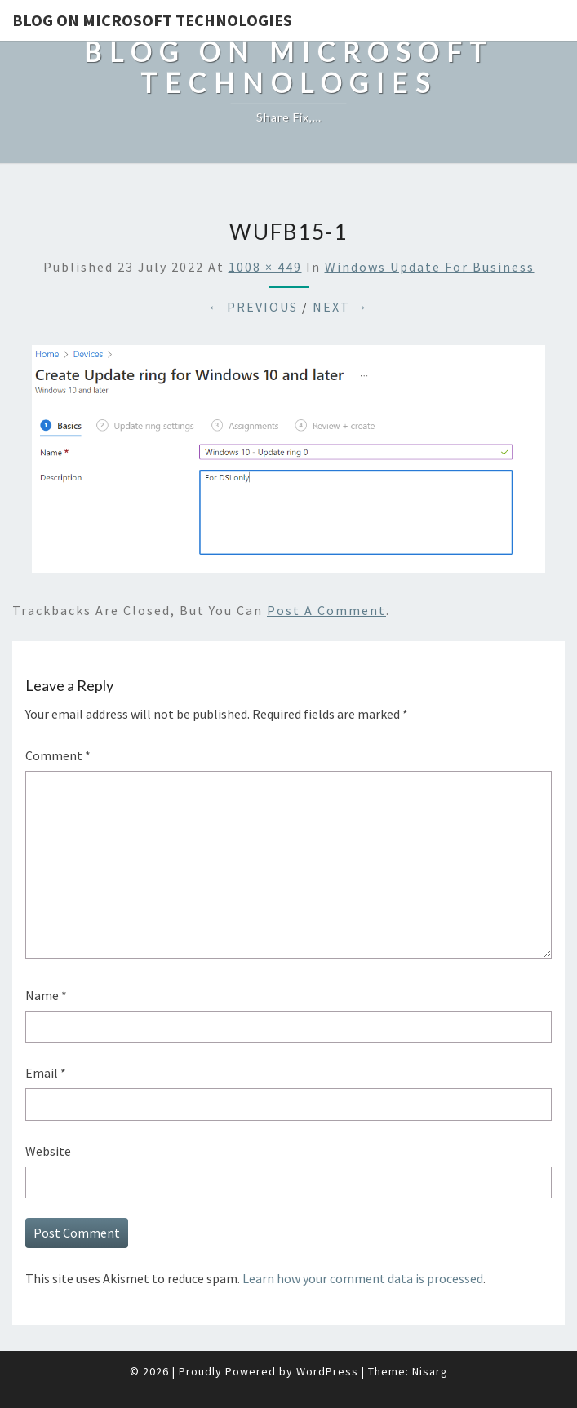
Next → (341, 307)
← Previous (253, 307)
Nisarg (430, 1371)
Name (46, 995)
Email (45, 1073)
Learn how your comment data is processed (362, 1278)
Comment (58, 755)
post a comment (326, 610)
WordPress (327, 1371)
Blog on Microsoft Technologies (152, 20)
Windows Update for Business (430, 267)
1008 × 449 (265, 267)
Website (48, 1151)
